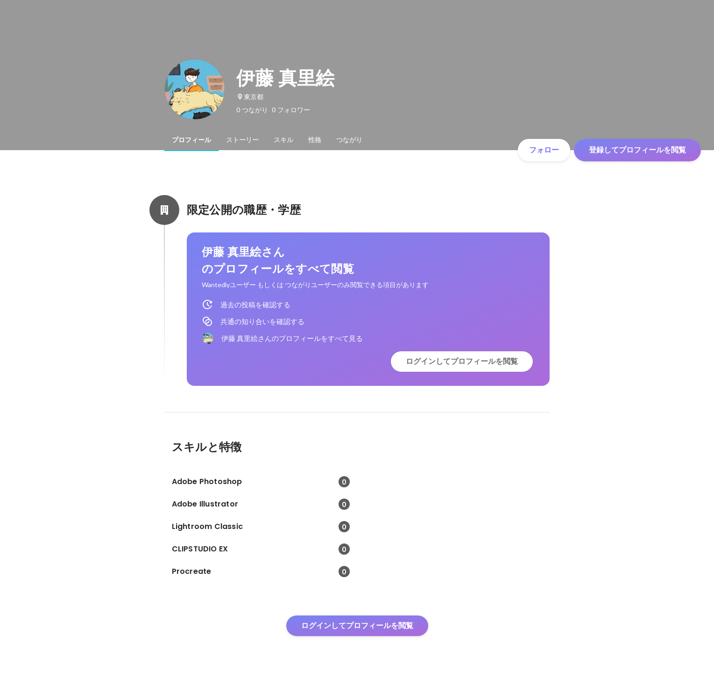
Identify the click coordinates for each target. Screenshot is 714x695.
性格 (314, 140)
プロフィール (191, 140)
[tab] (191, 140)
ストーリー (242, 140)
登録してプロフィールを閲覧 (637, 150)
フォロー (544, 150)
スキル (283, 140)
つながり (349, 140)
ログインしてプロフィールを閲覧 (462, 361)
